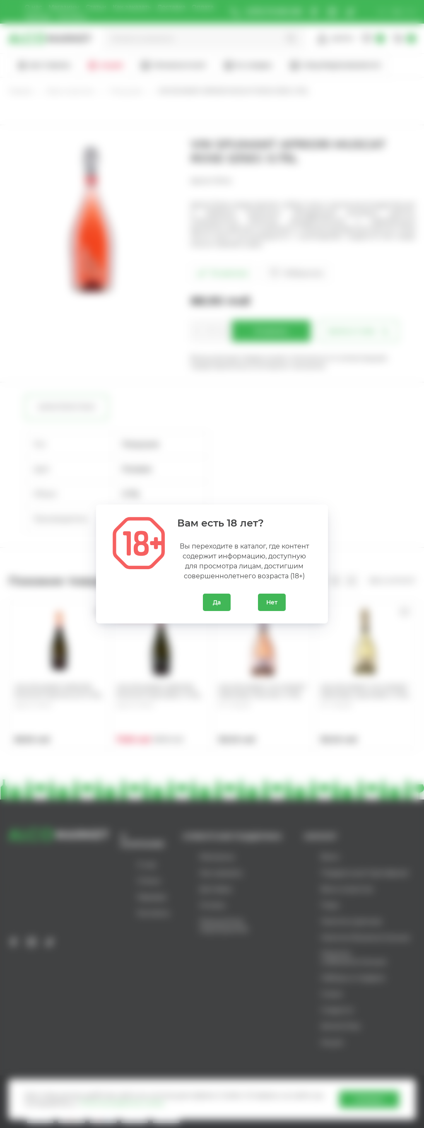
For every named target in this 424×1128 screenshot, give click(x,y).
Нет (271, 602)
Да (217, 602)
